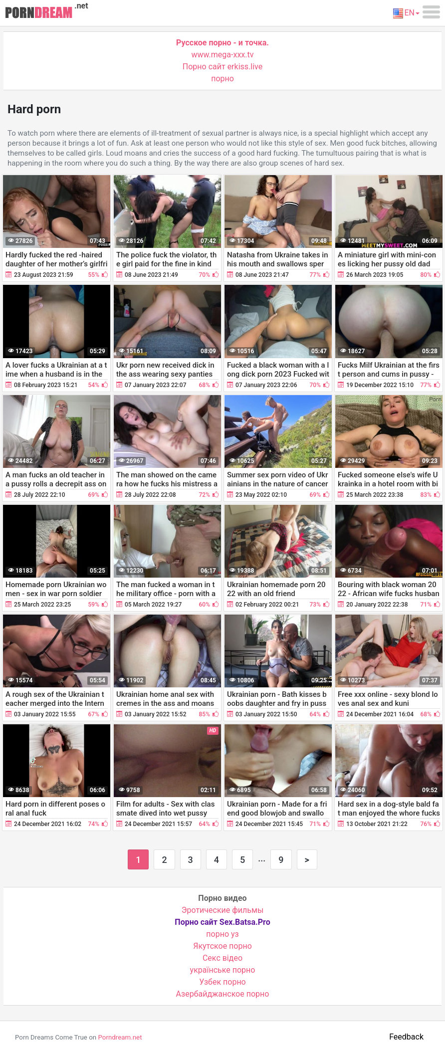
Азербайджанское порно (222, 994)
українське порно (222, 970)
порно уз (222, 934)
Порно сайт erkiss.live (222, 66)
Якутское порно (222, 946)
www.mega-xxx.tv (223, 54)
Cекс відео (222, 958)
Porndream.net (120, 1037)
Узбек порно (222, 982)
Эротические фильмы (223, 910)
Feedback (406, 1037)
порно (222, 78)
